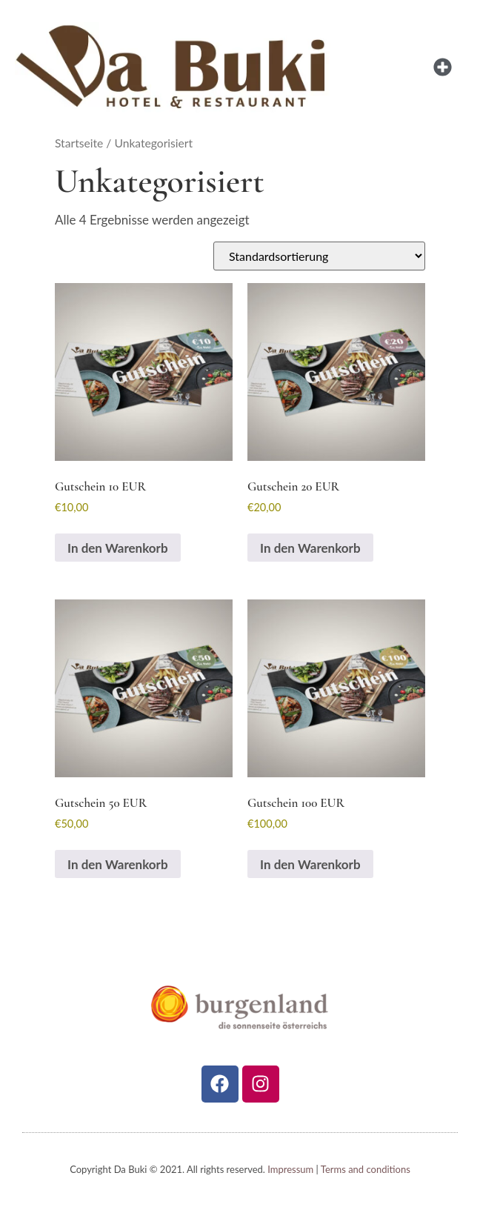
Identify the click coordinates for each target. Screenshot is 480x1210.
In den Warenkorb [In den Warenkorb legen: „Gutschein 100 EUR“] (310, 864)
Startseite (79, 143)
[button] (442, 67)
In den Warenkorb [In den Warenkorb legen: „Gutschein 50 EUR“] (117, 864)
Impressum (290, 1169)
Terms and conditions (365, 1169)
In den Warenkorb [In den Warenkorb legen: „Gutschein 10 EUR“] (117, 548)
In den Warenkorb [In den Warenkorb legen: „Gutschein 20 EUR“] (310, 548)
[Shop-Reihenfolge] (319, 256)
